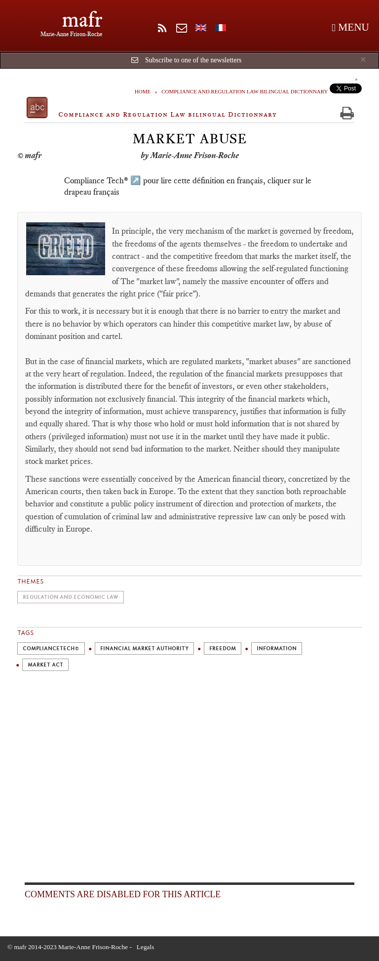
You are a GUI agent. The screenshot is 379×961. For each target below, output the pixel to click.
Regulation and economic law (70, 597)
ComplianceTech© (51, 648)
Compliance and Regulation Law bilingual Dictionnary (244, 91)
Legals (145, 947)
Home (143, 91)
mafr (82, 19)
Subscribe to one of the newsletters (193, 60)
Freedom (222, 648)
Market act (45, 665)
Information (277, 648)
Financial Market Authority (144, 648)
